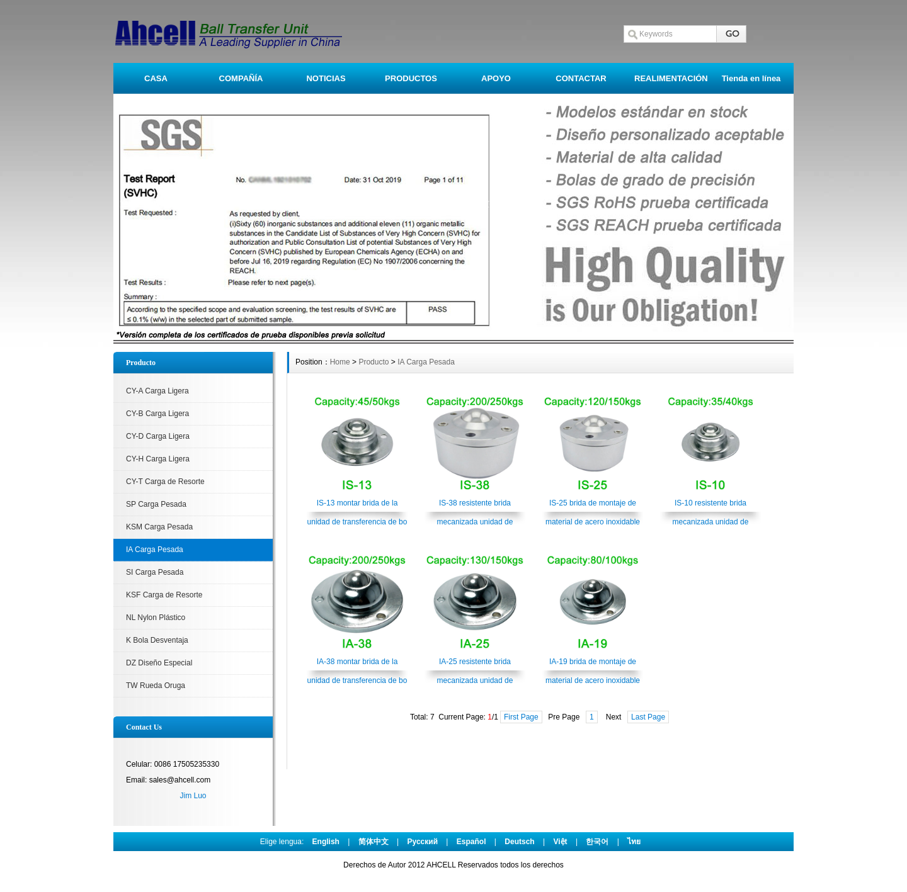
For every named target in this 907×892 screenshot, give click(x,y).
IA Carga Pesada (154, 549)
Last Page (648, 717)
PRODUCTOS (411, 78)
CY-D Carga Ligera (158, 436)
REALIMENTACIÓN (671, 78)
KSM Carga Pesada (159, 526)
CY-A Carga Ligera (157, 391)
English (325, 841)
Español (471, 841)
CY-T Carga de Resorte (165, 481)
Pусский (423, 841)
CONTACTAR (581, 78)
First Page (521, 717)
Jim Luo (193, 795)
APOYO (496, 78)
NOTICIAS (325, 78)
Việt (560, 841)
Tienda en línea (751, 78)
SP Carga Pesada (156, 504)
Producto (373, 362)
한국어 (597, 841)
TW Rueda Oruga (155, 685)
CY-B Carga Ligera (157, 413)
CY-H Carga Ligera (158, 458)
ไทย (634, 841)
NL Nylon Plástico (155, 617)
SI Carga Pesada (154, 572)
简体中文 (373, 841)
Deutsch (519, 841)
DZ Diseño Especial (159, 662)
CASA (156, 78)
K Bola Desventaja (157, 640)
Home (340, 362)
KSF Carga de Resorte (164, 594)
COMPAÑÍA (241, 78)
